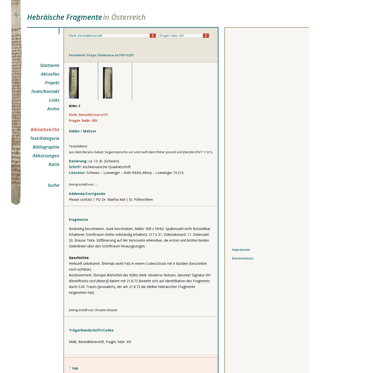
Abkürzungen (46, 155)
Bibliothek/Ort (45, 129)
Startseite (49, 65)
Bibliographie (46, 147)
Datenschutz (243, 258)
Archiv (53, 109)
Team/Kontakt (45, 91)
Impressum (241, 249)
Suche (53, 185)
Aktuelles (50, 74)
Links (54, 100)
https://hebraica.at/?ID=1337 (110, 55)
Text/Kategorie (44, 138)
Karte (54, 164)
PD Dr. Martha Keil (111, 199)
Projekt (52, 83)
